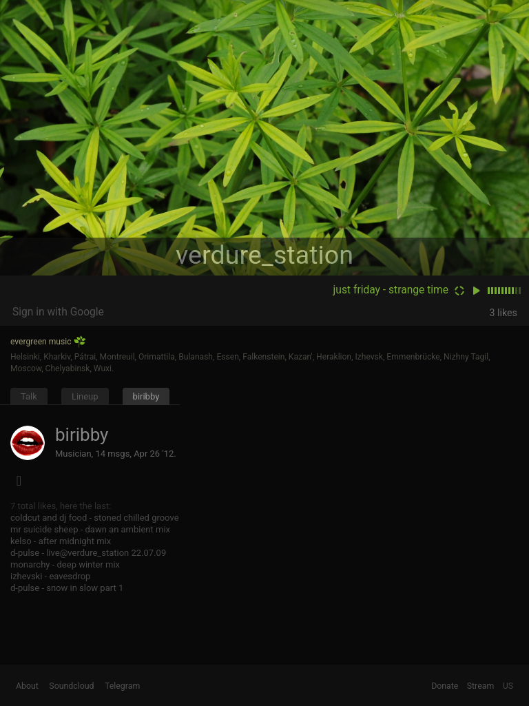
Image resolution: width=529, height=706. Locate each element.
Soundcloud (71, 686)
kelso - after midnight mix (60, 541)
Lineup (85, 396)
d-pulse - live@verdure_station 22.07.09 (88, 553)
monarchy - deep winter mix (65, 564)
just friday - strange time (390, 290)
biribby (146, 396)
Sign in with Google (58, 312)
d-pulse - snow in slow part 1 (66, 588)
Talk (29, 396)
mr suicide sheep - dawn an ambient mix (90, 529)
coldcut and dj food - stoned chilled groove (94, 517)
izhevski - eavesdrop (50, 576)
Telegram (122, 686)
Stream (481, 686)
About (27, 686)
